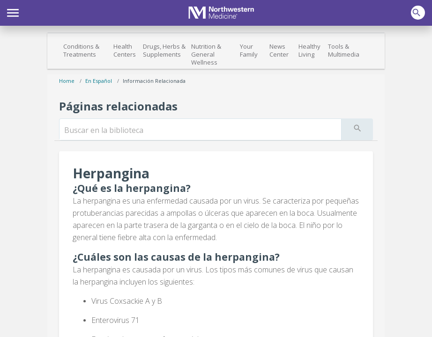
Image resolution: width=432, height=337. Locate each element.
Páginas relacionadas (118, 106)
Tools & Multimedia (343, 50)
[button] (12, 11)
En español (98, 80)
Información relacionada (154, 80)
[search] (200, 130)
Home (66, 80)
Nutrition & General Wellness (206, 54)
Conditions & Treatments (81, 50)
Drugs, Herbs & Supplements (164, 50)
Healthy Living (309, 50)
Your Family (249, 50)
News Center (279, 50)
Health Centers (124, 50)
